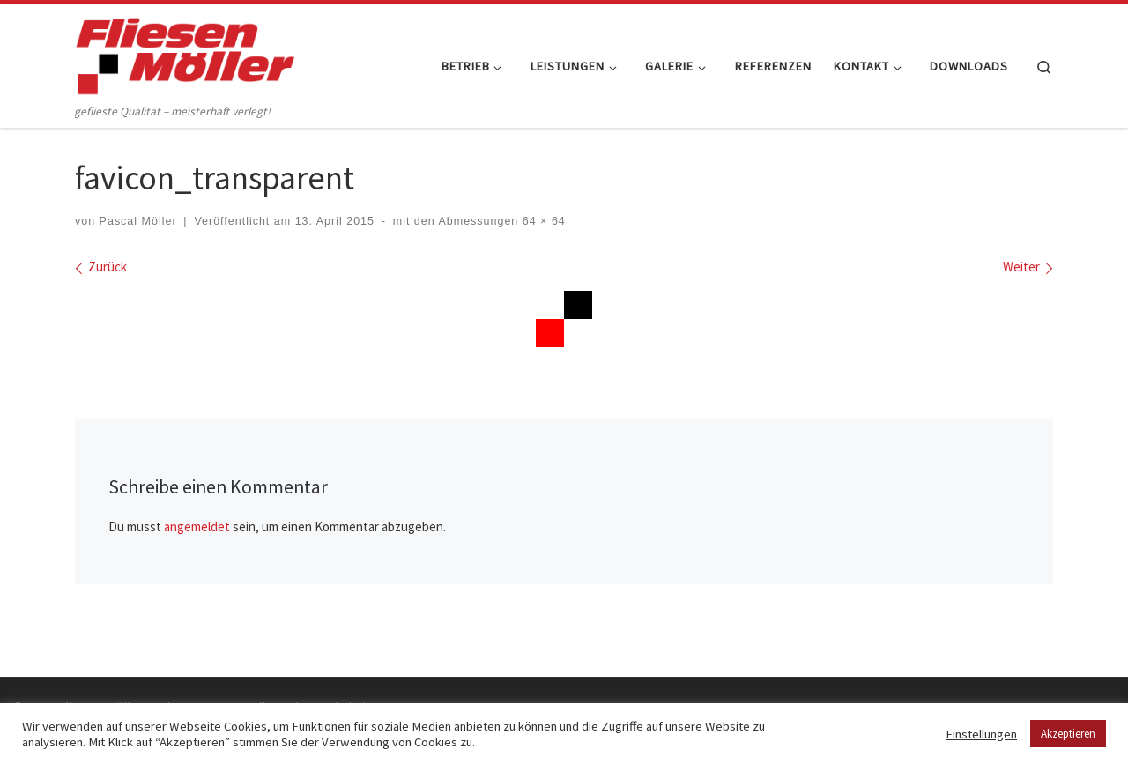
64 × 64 (541, 221)
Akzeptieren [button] (1068, 733)
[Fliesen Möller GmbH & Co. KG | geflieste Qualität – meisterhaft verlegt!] (185, 52)
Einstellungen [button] (981, 734)
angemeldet (197, 526)
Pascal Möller (138, 221)
